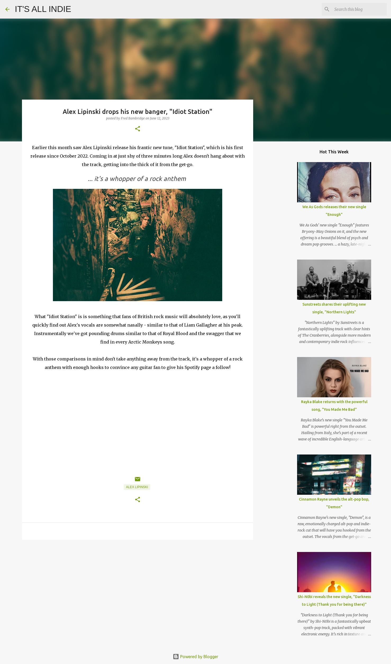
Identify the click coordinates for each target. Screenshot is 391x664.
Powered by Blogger (195, 656)
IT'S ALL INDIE (43, 9)
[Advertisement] (137, 585)
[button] (137, 129)
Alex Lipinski (137, 487)
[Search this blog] (359, 9)
